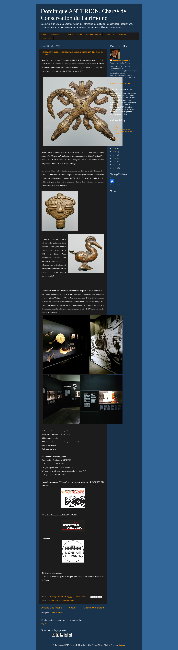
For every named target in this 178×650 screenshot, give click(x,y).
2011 (115, 165)
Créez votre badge (115, 185)
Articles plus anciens (93, 607)
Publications (109, 34)
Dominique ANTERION (121, 60)
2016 (115, 148)
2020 (115, 124)
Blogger (121, 645)
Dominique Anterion (116, 178)
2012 (115, 161)
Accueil (44, 34)
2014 (115, 155)
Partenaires (122, 34)
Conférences (68, 34)
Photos (79, 34)
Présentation (55, 34)
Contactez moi (46, 38)
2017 (115, 145)
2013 (115, 158)
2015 (115, 152)
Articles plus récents (51, 607)
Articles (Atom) (57, 613)
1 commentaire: (81, 597)
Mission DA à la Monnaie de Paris (61, 600)
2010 (115, 168)
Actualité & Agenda (93, 34)
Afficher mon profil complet (120, 83)
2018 (115, 142)
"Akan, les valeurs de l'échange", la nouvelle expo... (123, 132)
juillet (117, 127)
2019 (115, 139)
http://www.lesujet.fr (48, 624)
